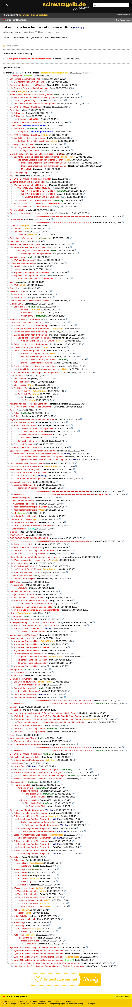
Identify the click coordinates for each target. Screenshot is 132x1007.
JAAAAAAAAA (16, 535)
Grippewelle (30, 944)
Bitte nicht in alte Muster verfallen (25, 757)
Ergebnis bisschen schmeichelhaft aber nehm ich (32, 419)
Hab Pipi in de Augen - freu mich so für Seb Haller (32, 622)
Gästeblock (26, 437)
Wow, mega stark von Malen (23, 738)
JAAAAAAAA (16, 219)
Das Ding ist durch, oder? (21, 144)
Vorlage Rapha (17, 669)
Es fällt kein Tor (21, 388)
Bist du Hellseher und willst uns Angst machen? (35, 366)
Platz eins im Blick (18, 782)
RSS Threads (23, 1004)
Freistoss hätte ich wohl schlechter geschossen (31, 213)
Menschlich (26, 169)
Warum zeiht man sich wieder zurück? (27, 597)
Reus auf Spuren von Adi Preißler (25, 319)
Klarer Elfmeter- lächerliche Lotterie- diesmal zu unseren (35, 557)
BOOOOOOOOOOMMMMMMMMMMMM (29, 538)
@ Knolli (57, 32)
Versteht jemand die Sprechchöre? (25, 244)
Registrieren (126, 14)
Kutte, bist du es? (21, 382)
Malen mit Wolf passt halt (25, 475)
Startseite (8, 15)
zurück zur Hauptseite (16, 20)
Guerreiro (14, 532)
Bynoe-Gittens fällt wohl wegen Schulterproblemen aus (35, 947)
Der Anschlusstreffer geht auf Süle (25, 347)
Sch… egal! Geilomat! (24, 444)
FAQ (16, 15)
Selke (12, 410)
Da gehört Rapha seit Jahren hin (28, 654)
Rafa (12, 735)
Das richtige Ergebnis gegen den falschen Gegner (32, 154)
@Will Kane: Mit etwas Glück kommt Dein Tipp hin (32, 451)
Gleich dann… (16, 304)
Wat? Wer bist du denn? (25, 260)
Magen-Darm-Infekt (26, 938)
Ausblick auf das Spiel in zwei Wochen (27, 85)
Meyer (13, 613)
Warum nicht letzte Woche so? (24, 635)
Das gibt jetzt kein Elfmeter (22, 594)
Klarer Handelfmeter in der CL (27, 572)
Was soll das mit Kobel (24, 888)
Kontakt (33, 1004)
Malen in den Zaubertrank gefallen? (26, 469)
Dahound (14, 225)
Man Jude (14, 241)
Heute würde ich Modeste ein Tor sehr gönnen (31, 94)
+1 (15, 513)
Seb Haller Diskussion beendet (28, 628)
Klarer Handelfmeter (19, 563)
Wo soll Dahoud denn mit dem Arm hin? (32, 560)
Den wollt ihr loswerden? (21, 679)
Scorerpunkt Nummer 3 (20, 482)
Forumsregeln (89, 1004)
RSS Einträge (9, 1004)
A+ (8, 4)
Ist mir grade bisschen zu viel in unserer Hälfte (31, 607)
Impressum (42, 1004)
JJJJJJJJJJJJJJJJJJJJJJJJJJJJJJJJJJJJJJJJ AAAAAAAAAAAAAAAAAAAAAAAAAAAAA (50, 216)
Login (119, 14)
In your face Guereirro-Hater (23, 638)
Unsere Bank (16, 763)
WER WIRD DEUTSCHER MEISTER (27, 182)
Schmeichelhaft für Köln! (25, 425)
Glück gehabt (16, 616)
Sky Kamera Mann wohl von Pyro (25, 79)
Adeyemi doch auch (26, 919)
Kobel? (17, 910)
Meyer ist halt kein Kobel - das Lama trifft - (29, 404)
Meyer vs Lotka (17, 291)
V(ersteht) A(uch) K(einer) (25, 566)
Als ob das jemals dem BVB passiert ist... (32, 328)
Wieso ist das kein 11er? (21, 591)
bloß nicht (18, 266)
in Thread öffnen (124, 20)
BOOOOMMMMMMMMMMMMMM (26, 744)
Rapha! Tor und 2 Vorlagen (22, 501)
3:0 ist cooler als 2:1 (23, 544)
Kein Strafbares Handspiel (22, 504)
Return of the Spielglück (21, 576)
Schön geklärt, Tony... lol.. (29, 100)
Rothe (12, 91)
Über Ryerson (16, 376)
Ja (18, 269)
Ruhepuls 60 (16, 125)
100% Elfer (15, 582)
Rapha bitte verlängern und (22, 263)
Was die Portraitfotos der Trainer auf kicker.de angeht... (35, 769)
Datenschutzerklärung (74, 1004)
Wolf (12, 282)
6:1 (11, 176)
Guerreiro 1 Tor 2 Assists (21, 519)
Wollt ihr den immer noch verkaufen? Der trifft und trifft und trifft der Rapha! (44, 713)
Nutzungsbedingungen (56, 1004)
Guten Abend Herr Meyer (25, 619)
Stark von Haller (17, 210)
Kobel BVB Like (21, 916)
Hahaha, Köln (16, 76)
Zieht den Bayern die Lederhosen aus (31, 88)
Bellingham (15, 110)
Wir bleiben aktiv (17, 257)
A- (4, 5)
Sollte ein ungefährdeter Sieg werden (27, 810)
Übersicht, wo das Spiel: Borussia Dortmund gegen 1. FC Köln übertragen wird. (46, 963)
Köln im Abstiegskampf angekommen (27, 463)
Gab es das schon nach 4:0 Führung (26, 322)
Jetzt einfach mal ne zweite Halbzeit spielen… (31, 301)
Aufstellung (15, 857)
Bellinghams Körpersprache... (23, 238)
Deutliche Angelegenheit (21, 497)
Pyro (12, 288)
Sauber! (13, 707)
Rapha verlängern (18, 529)
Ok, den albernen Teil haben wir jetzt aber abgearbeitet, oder (37, 372)
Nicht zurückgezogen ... (20, 172)
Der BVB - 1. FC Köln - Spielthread (22, 73)
